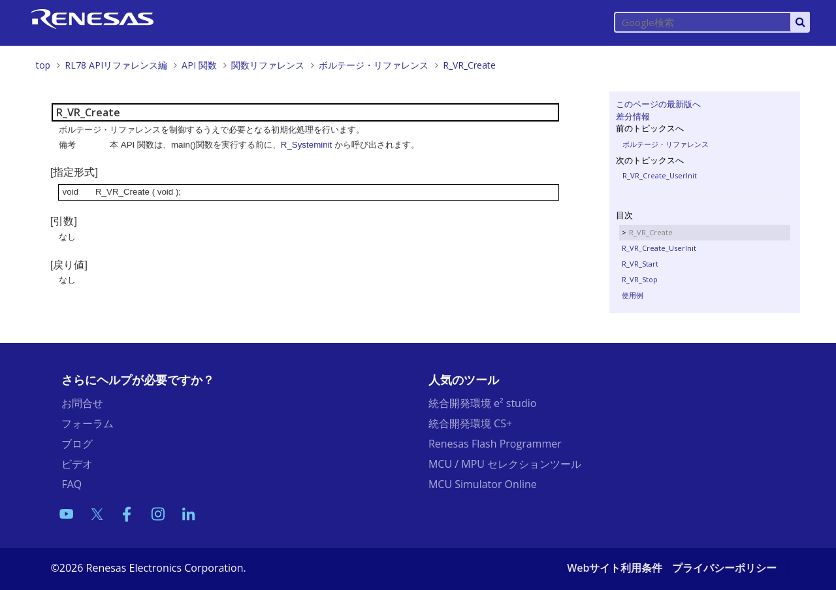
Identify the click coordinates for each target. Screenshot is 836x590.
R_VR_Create (469, 65)
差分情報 (633, 116)
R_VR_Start (640, 264)
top (43, 65)
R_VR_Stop (640, 279)
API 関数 (199, 65)
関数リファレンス (267, 65)
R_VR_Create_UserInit (659, 175)
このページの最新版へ (658, 104)
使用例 (632, 295)
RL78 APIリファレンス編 (116, 65)
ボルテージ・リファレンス (373, 65)
